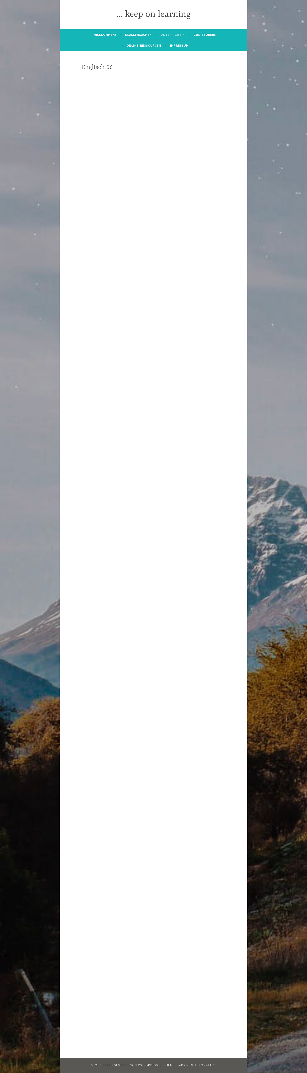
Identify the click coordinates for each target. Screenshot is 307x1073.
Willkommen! (104, 35)
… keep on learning (153, 15)
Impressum (179, 45)
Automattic (204, 1065)
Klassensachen (138, 35)
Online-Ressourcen (144, 45)
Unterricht (171, 35)
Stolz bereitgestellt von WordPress (124, 1065)
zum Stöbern (205, 35)
